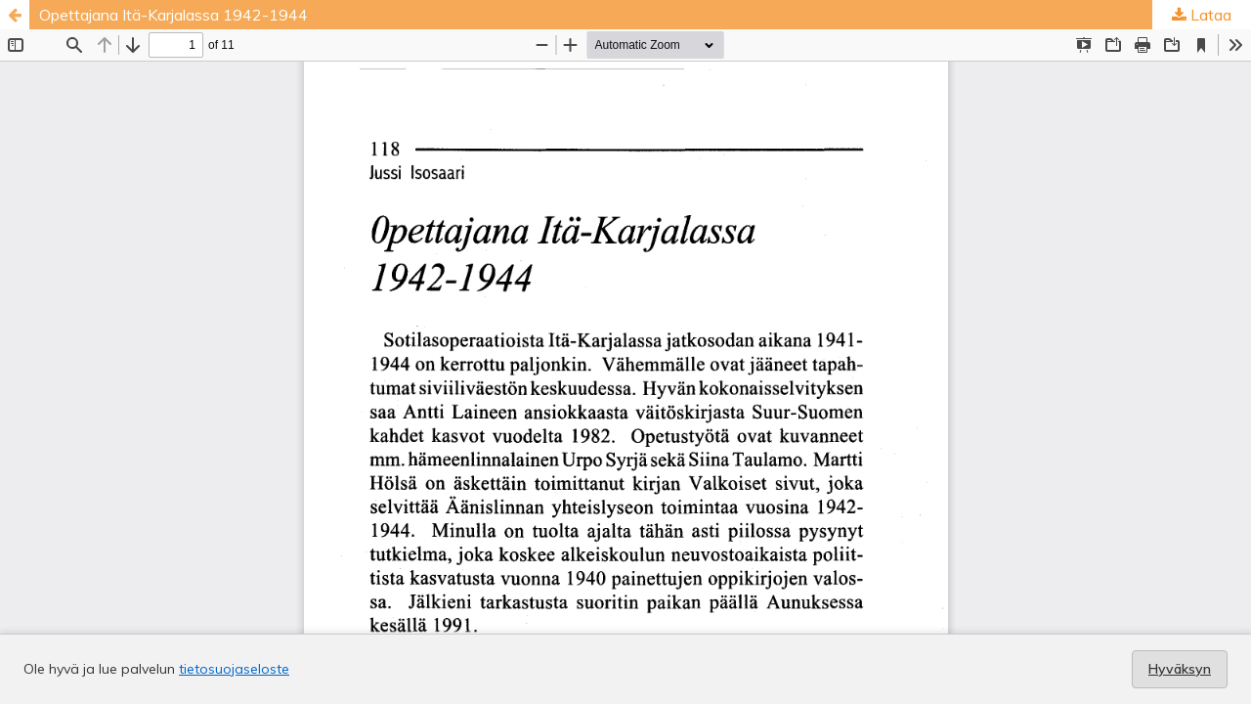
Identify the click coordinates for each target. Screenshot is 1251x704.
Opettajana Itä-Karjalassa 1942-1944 (173, 14)
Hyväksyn (1179, 669)
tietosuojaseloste (234, 669)
